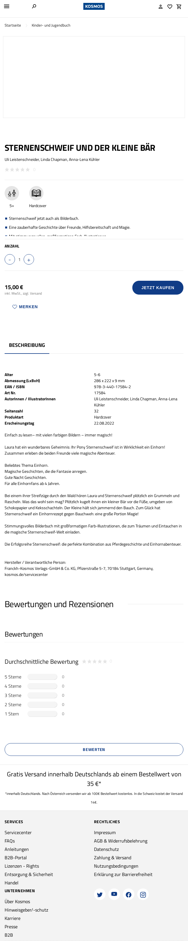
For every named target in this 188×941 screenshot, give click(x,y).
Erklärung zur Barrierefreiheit (123, 874)
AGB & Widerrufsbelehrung (120, 840)
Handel (11, 882)
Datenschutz (106, 849)
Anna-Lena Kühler (84, 159)
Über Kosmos (17, 901)
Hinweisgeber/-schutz (26, 909)
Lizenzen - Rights (22, 865)
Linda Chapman (54, 159)
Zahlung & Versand (112, 857)
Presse (11, 926)
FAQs (10, 840)
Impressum (105, 832)
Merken (25, 306)
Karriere (12, 918)
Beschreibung (27, 345)
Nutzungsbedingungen (116, 865)
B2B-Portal (16, 857)
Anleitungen (17, 849)
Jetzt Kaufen (158, 287)
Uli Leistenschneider (22, 159)
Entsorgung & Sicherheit (29, 874)
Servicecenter (18, 832)
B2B (9, 934)
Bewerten (94, 749)
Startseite (13, 25)
